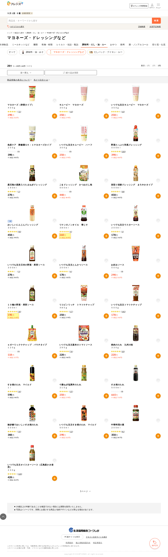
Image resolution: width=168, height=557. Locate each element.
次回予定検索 (155, 26)
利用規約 (69, 543)
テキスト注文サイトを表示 (96, 537)
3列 (159, 65)
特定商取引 (97, 543)
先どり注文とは (42, 80)
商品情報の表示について (19, 80)
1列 (148, 65)
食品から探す (19, 33)
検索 (156, 20)
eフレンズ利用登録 (139, 6)
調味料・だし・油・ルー (35, 33)
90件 (29, 66)
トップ (9, 33)
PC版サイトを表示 (72, 537)
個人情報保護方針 (83, 543)
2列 (153, 65)
